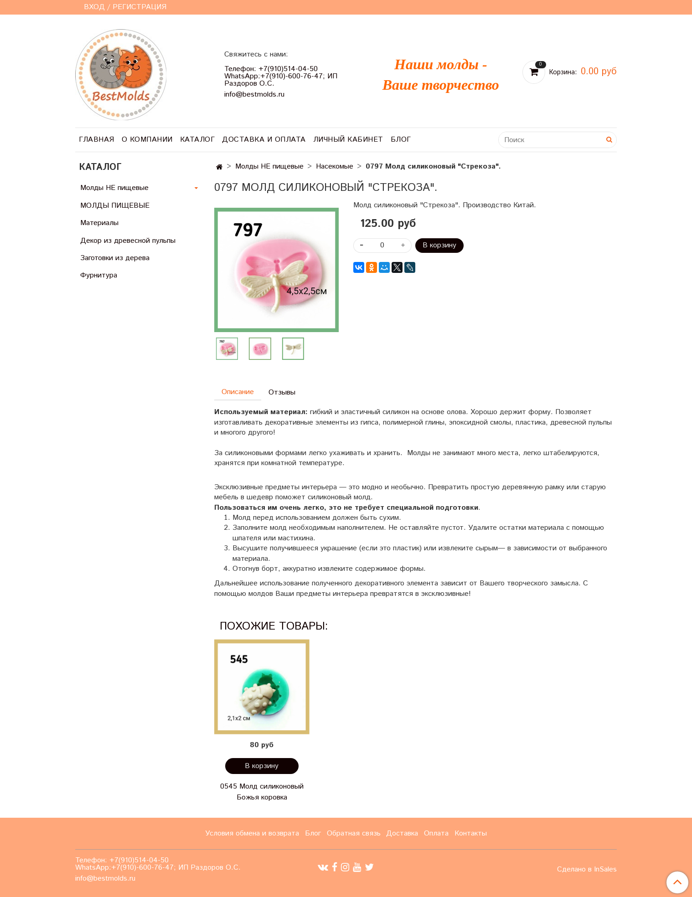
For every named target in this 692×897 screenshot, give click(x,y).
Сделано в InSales (587, 869)
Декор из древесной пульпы (128, 241)
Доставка (402, 833)
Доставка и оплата (264, 139)
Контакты (470, 833)
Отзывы (282, 392)
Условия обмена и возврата (252, 833)
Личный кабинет (348, 139)
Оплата (436, 833)
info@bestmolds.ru (254, 94)
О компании (147, 139)
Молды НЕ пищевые (269, 166)
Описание (238, 392)
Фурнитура (98, 275)
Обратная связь (354, 833)
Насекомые (334, 166)
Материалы (99, 223)
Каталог (197, 139)
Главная (96, 139)
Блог (401, 139)
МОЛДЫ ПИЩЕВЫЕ (115, 205)
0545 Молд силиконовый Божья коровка (262, 792)
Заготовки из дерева (115, 258)
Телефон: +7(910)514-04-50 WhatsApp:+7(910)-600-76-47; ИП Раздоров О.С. (280, 76)
